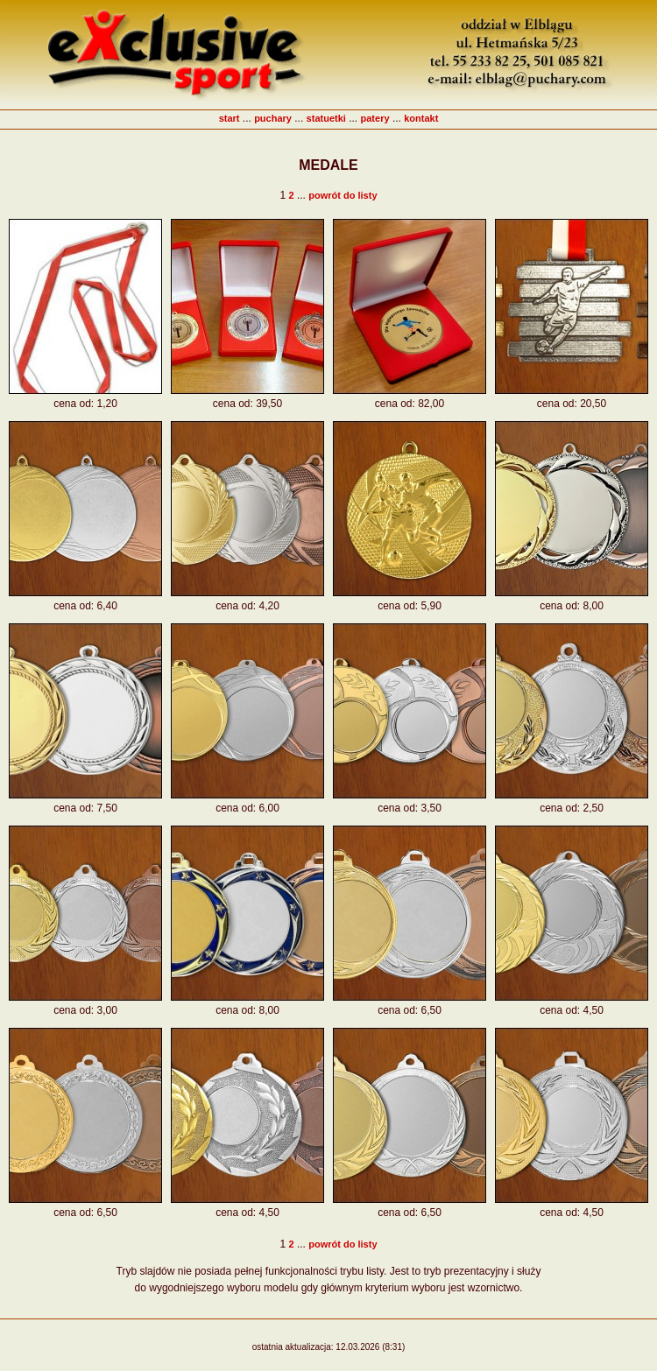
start (229, 118)
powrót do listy (342, 195)
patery (375, 118)
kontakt (421, 118)
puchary (273, 118)
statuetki (326, 118)
